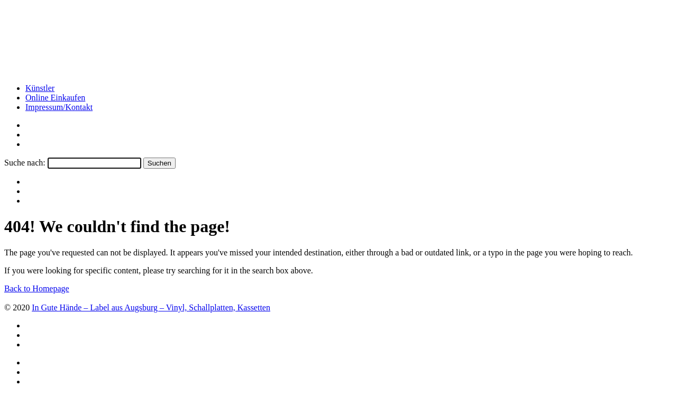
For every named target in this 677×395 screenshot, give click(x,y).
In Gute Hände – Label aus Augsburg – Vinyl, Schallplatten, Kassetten (151, 307)
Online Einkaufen (55, 97)
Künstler (39, 88)
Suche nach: (24, 162)
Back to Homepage (36, 288)
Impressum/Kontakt (59, 107)
